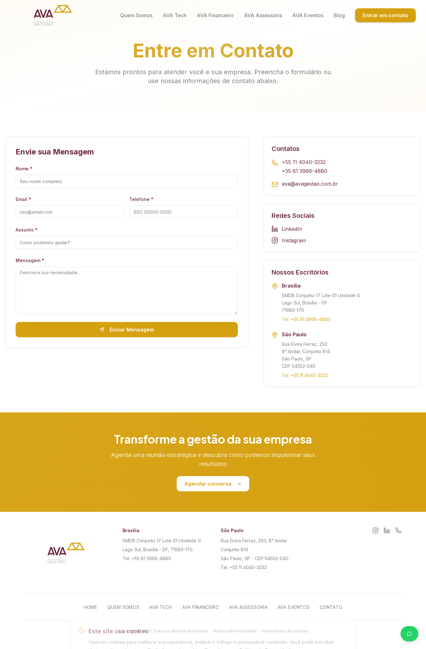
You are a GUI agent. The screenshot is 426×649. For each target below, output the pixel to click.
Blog (339, 15)
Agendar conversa (213, 484)
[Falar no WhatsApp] (409, 633)
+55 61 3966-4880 (304, 171)
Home (90, 607)
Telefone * (141, 199)
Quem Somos (136, 15)
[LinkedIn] (387, 530)
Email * (23, 199)
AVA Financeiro (215, 15)
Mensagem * (30, 260)
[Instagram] (375, 530)
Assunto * (27, 229)
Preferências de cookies (285, 631)
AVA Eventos (307, 15)
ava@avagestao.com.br (310, 184)
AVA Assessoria (263, 15)
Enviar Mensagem (126, 329)
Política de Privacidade (235, 631)
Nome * (24, 168)
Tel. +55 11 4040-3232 (305, 375)
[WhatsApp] (398, 530)
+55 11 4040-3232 (304, 162)
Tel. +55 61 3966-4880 (306, 319)
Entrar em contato (385, 15)
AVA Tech (175, 15)
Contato (331, 607)
